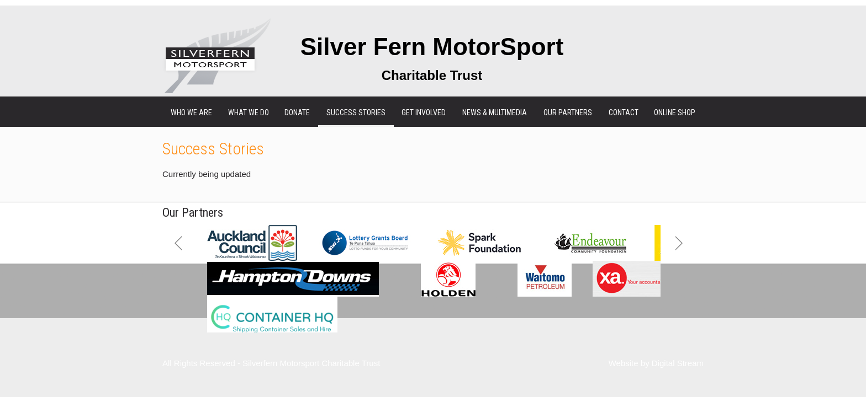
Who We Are (191, 112)
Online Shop (674, 112)
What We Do (248, 112)
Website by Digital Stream (656, 363)
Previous (178, 243)
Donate (297, 112)
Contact (623, 112)
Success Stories (356, 112)
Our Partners (567, 112)
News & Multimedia (494, 112)
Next (679, 243)
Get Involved (424, 112)
